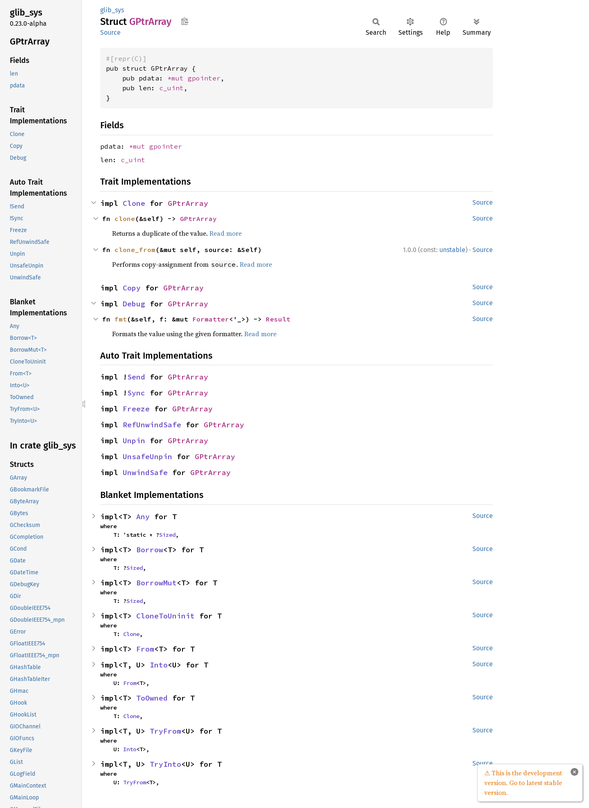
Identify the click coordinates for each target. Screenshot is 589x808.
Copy (132, 287)
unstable (452, 250)
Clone (134, 203)
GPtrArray (188, 203)
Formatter (210, 319)
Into (159, 665)
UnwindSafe (145, 472)
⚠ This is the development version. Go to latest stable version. (523, 782)
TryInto (165, 764)
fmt (121, 319)
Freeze (136, 408)
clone (125, 218)
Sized (167, 534)
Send (136, 377)
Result (278, 319)
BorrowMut (156, 582)
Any (143, 516)
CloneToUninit (165, 616)
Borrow (149, 549)
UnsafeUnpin (147, 456)
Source (110, 32)
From (145, 649)
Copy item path (184, 21)
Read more (225, 233)
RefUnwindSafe (152, 424)
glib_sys (112, 10)
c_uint (171, 88)
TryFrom (165, 731)
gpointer (204, 78)
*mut (177, 78)
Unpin (134, 440)
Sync (136, 392)
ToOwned (152, 698)
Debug (134, 303)
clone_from (135, 250)
